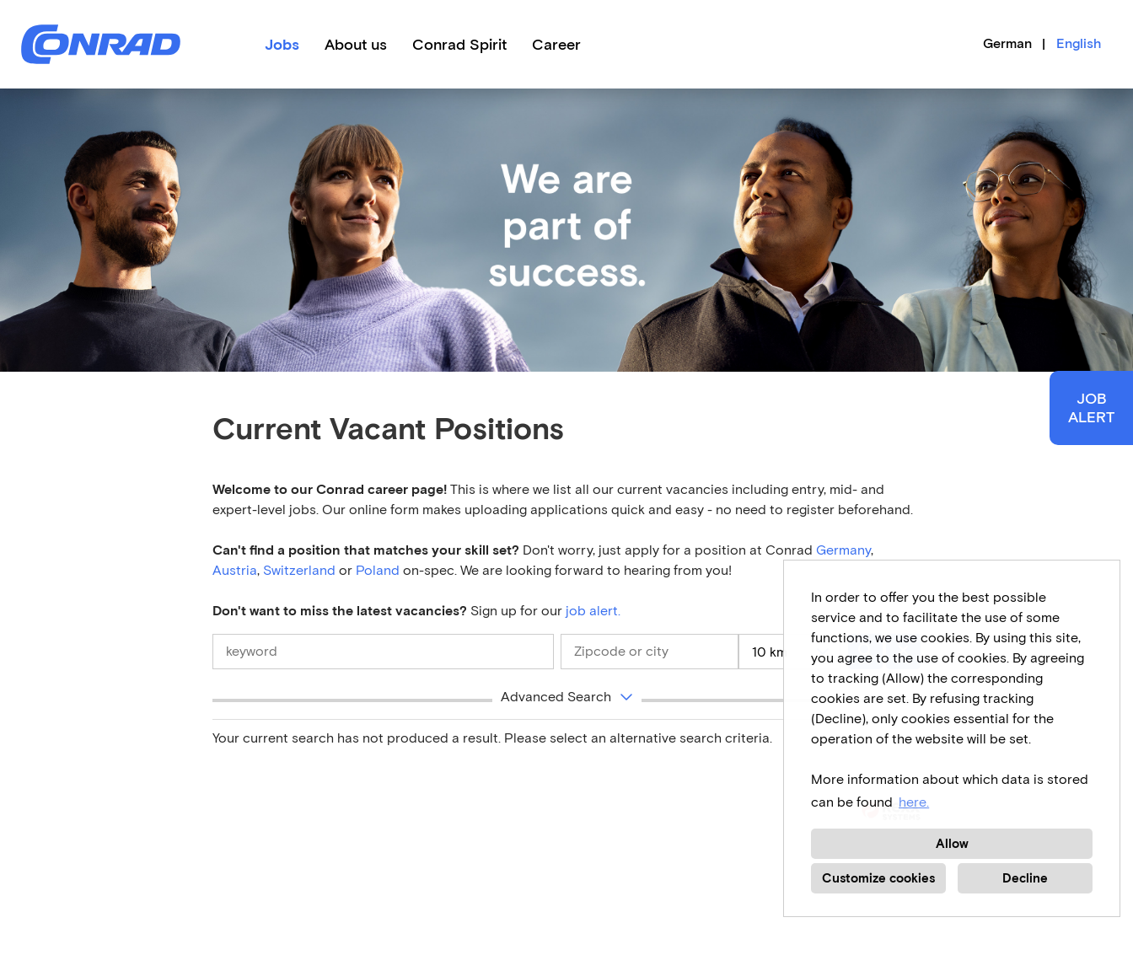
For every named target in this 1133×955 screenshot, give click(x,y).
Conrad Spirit (459, 44)
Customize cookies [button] (878, 878)
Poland (379, 570)
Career (556, 44)
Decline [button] (1025, 878)
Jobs (282, 44)
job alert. (593, 611)
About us (356, 44)
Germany (843, 550)
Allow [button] (952, 843)
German (1007, 43)
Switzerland (299, 570)
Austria (234, 570)
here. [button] (914, 802)
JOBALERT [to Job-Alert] (1091, 408)
